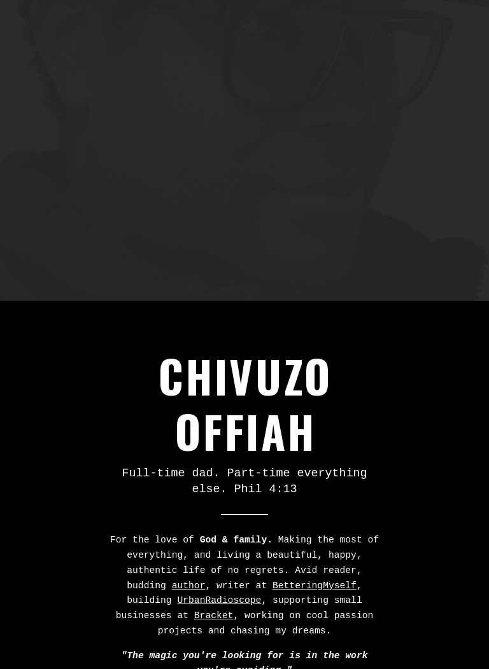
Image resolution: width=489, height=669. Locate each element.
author (189, 586)
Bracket (214, 615)
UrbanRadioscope (219, 600)
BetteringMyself (315, 586)
